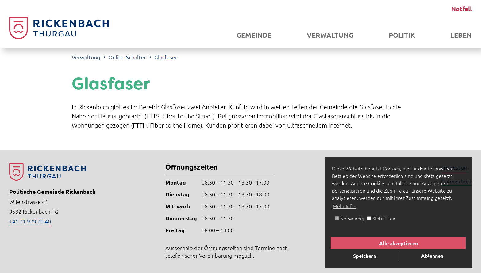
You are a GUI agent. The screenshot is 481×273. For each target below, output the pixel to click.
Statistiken (381, 218)
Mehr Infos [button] (344, 206)
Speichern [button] (364, 255)
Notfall (461, 9)
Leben (461, 35)
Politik (402, 35)
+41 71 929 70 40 (30, 221)
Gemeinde (254, 35)
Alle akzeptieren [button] (398, 243)
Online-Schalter (127, 57)
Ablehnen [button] (432, 255)
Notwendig (349, 218)
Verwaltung (330, 35)
